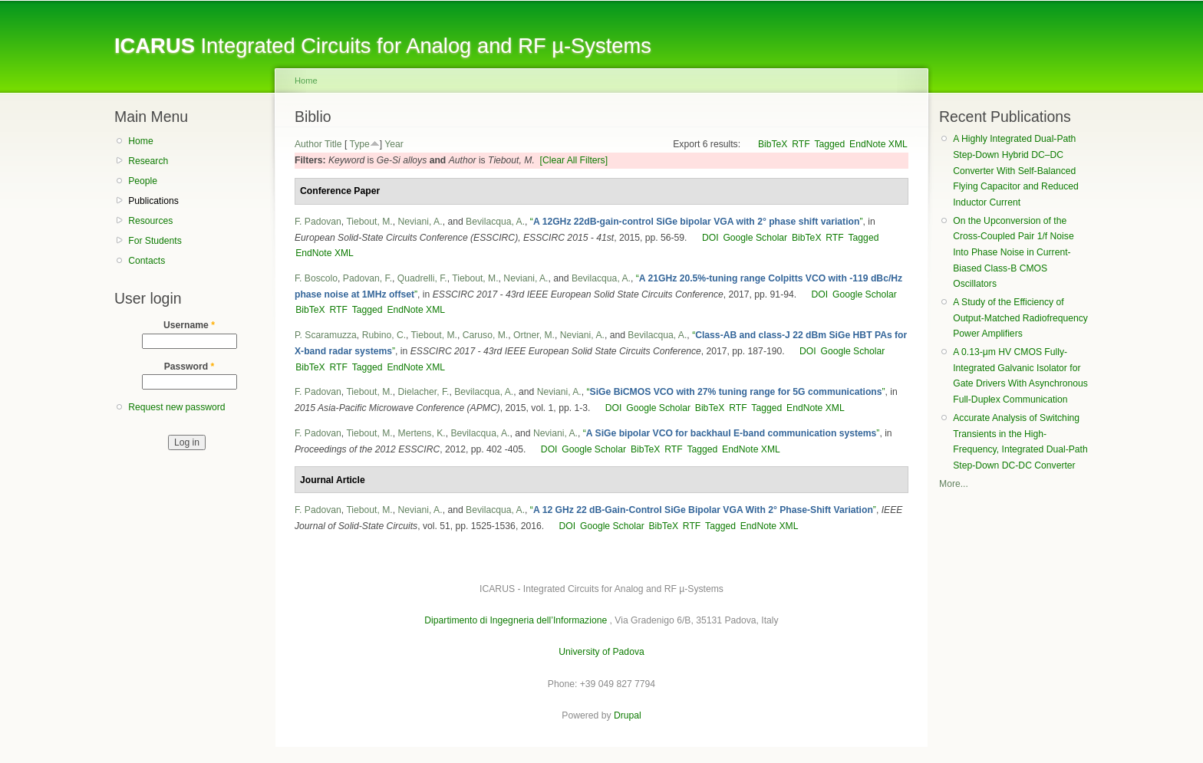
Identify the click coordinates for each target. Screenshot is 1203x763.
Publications (153, 201)
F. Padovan (318, 221)
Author (308, 144)
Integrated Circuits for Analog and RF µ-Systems (382, 46)
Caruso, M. (485, 335)
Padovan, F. (367, 278)
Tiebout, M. (369, 221)
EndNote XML (878, 144)
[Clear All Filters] (574, 160)
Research (148, 161)
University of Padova (601, 651)
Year (394, 144)
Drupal (627, 715)
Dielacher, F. (424, 391)
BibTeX (773, 144)
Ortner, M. (534, 335)
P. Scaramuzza (326, 335)
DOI (710, 237)
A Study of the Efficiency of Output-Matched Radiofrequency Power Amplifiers (1020, 318)
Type (359, 144)
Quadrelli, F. (422, 278)
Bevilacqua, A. (495, 221)
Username (189, 325)
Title (333, 144)
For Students (155, 240)
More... (953, 484)
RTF (800, 144)
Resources (150, 220)
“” (696, 221)
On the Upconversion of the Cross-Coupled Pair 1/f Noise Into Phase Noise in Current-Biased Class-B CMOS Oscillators (1013, 252)
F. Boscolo (316, 278)
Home (140, 141)
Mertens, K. (422, 433)
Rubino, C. (384, 335)
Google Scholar (755, 237)
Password (189, 366)
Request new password (176, 407)
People (142, 181)
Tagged (829, 144)
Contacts (146, 260)
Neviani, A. (420, 221)
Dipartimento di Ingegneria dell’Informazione (515, 620)
